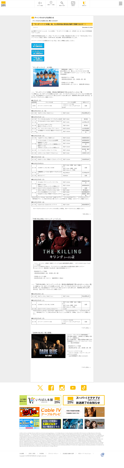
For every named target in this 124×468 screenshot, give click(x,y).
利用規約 (42, 453)
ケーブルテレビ (39, 97)
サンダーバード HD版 (58, 36)
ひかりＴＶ (76, 198)
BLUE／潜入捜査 (44, 333)
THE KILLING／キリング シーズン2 (46, 219)
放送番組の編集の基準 (69, 453)
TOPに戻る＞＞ (87, 214)
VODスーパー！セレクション (85, 453)
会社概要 (22, 453)
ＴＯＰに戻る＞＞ (86, 328)
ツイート (35, 27)
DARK (35, 333)
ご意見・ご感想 (33, 453)
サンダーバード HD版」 (63, 31)
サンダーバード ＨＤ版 (42, 67)
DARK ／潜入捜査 (54, 37)
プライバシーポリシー (54, 453)
